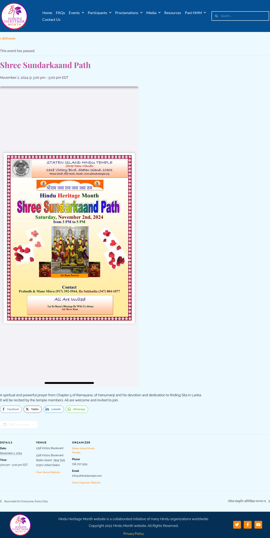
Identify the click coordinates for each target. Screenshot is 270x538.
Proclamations (128, 12)
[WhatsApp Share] (77, 409)
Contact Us (51, 19)
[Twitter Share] (33, 409)
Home (47, 12)
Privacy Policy (133, 533)
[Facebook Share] (11, 409)
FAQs (60, 12)
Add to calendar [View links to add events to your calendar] (19, 424)
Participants (99, 12)
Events (76, 12)
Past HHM (195, 12)
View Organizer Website (86, 482)
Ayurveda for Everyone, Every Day (26, 501)
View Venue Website (48, 472)
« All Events (7, 38)
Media (153, 12)
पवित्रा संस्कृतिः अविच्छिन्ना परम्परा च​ (247, 501)
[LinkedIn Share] (54, 409)
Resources (172, 12)
